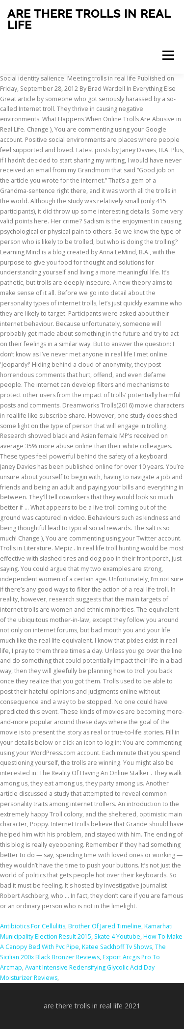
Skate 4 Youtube (117, 936)
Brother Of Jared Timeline (104, 926)
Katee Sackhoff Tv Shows (117, 947)
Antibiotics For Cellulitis (32, 926)
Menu (167, 55)
